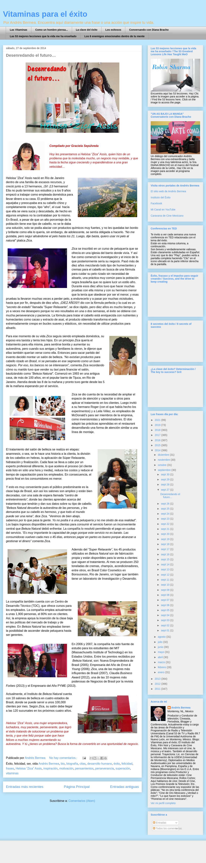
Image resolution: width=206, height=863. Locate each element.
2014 (158, 450)
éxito (117, 763)
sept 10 (165, 584)
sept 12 (165, 574)
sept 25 (165, 508)
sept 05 (165, 610)
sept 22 (165, 523)
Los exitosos (113, 29)
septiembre (164, 469)
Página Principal (77, 787)
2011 (158, 688)
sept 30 (165, 474)
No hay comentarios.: (63, 757)
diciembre (164, 454)
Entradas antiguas (124, 787)
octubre (162, 464)
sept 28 (165, 484)
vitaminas (12, 773)
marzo (162, 662)
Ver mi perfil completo (163, 803)
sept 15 (165, 559)
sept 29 (165, 479)
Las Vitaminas (18, 29)
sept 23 (165, 518)
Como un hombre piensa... (51, 29)
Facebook (156, 203)
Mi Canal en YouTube (163, 209)
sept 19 (165, 539)
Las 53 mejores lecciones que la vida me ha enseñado (43, 36)
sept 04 (165, 615)
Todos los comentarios (167, 828)
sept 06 (165, 605)
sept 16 (165, 554)
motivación (66, 768)
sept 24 (165, 513)
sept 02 (165, 625)
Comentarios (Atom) (81, 800)
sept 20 (165, 533)
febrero (162, 667)
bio (63, 763)
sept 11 (165, 579)
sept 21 (165, 528)
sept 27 (165, 489)
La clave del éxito (86, 29)
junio (161, 646)
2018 (158, 430)
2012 (158, 683)
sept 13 (165, 569)
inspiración (50, 768)
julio (160, 641)
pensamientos (84, 768)
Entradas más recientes (24, 787)
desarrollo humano (99, 763)
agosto (162, 636)
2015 (158, 445)
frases (10, 768)
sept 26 (165, 503)
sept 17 (165, 549)
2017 (158, 435)
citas (83, 763)
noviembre (164, 459)
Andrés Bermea (48, 763)
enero (161, 672)
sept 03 (165, 620)
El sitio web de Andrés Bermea (168, 191)
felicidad (127, 763)
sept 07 (165, 599)
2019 (158, 425)
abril (160, 657)
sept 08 (165, 594)
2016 (158, 440)
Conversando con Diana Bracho (149, 29)
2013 (158, 678)
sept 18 (165, 544)
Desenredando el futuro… (31, 55)
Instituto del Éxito (161, 197)
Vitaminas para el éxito (45, 14)
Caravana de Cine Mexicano (167, 215)
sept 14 (165, 564)
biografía (72, 763)
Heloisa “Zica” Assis (29, 768)
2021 (158, 419)
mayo (161, 652)
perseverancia (104, 768)
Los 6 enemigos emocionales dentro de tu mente (114, 36)
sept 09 (165, 589)
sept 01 (165, 630)
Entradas (159, 822)
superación (123, 768)
